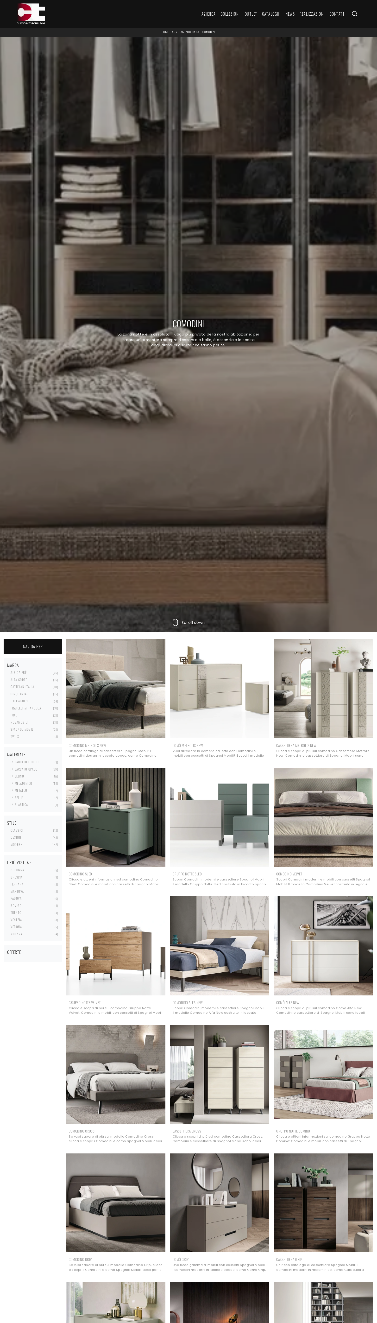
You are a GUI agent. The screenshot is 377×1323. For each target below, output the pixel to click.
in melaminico (21, 783)
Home (165, 32)
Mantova (17, 891)
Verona (16, 926)
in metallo (19, 790)
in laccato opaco (24, 769)
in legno (17, 776)
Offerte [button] (14, 952)
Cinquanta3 (20, 693)
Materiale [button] (16, 754)
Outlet (251, 14)
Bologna (17, 869)
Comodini (209, 32)
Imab (14, 715)
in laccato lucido (25, 762)
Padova (16, 898)
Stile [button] (11, 823)
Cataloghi (271, 14)
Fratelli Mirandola (26, 708)
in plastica (19, 804)
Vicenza (16, 933)
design (16, 837)
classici (17, 830)
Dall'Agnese (20, 700)
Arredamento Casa (185, 32)
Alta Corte (19, 679)
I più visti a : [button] (19, 862)
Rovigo (16, 905)
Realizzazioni (312, 14)
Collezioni (230, 14)
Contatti (338, 14)
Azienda (208, 14)
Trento (16, 912)
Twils (15, 736)
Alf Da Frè (19, 672)
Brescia (17, 877)
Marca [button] (13, 665)
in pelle (17, 797)
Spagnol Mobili (23, 729)
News (290, 14)
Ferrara (17, 884)
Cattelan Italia (22, 686)
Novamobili (19, 722)
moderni (17, 844)
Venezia (16, 919)
